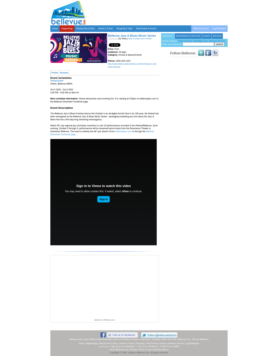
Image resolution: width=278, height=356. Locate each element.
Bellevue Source (200, 28)
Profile (54, 73)
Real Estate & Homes (146, 28)
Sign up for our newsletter (123, 346)
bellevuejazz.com (123, 131)
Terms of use (145, 349)
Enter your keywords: (188, 44)
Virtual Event (56, 81)
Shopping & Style (124, 28)
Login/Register (219, 28)
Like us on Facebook (148, 346)
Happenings (67, 28)
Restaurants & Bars (85, 28)
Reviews (64, 73)
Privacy (133, 349)
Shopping (140, 343)
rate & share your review (140, 38)
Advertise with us (160, 349)
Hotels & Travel (105, 28)
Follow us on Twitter (170, 346)
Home (55, 28)
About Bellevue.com (118, 349)
